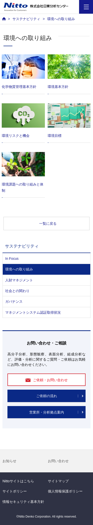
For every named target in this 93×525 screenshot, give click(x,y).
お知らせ (9, 461)
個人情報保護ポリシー (65, 491)
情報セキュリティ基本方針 (23, 502)
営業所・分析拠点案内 (46, 412)
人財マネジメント (19, 280)
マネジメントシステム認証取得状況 (33, 312)
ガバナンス (14, 301)
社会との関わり (17, 291)
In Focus (12, 259)
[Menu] (86, 7)
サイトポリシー (14, 491)
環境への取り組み (19, 269)
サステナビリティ (26, 19)
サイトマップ (58, 481)
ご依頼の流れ (46, 396)
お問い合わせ (58, 461)
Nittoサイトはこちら (18, 481)
